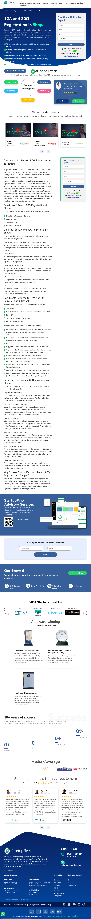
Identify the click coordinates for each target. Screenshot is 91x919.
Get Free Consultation (71, 56)
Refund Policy (46, 905)
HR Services (53, 3)
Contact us (72, 886)
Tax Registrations (16, 11)
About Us (7, 905)
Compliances (45, 82)
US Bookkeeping (24, 5)
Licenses (27, 100)
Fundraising (36, 3)
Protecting (11, 91)
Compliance (45, 3)
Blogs (70, 880)
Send (45, 554)
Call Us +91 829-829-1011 (15, 71)
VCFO (67, 3)
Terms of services (20, 905)
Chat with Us (77, 573)
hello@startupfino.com (71, 865)
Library (61, 3)
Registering (11, 82)
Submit (71, 44)
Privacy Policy (34, 905)
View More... (8, 870)
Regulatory (80, 3)
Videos (70, 883)
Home (7, 11)
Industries (73, 3)
